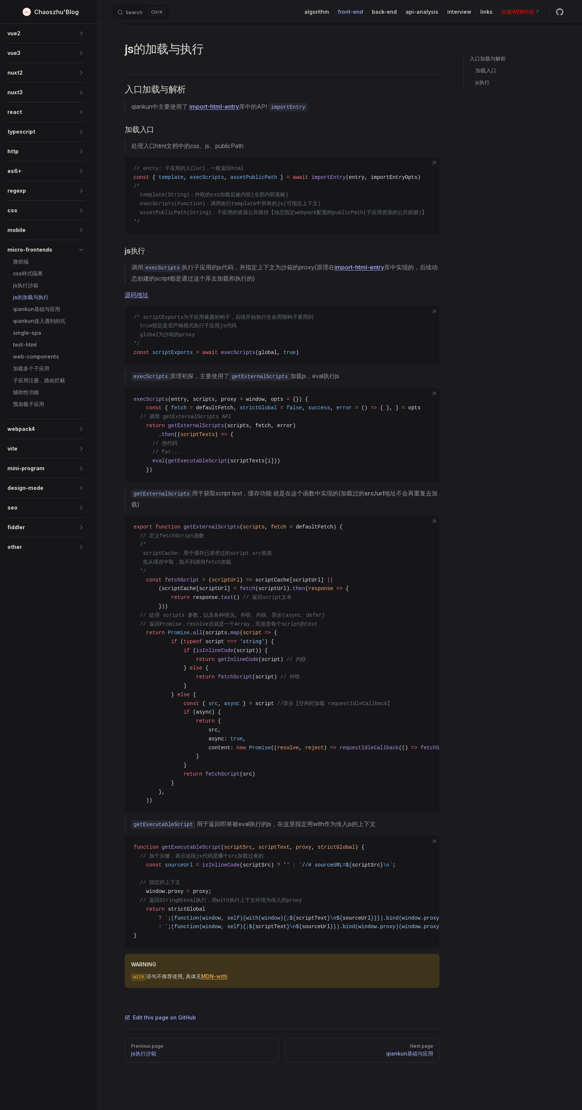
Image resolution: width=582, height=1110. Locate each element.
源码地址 (136, 294)
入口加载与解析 (488, 58)
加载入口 (485, 70)
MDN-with (214, 976)
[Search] (141, 11)
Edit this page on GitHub (160, 1017)
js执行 (482, 82)
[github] (559, 12)
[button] (46, 33)
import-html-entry (214, 106)
